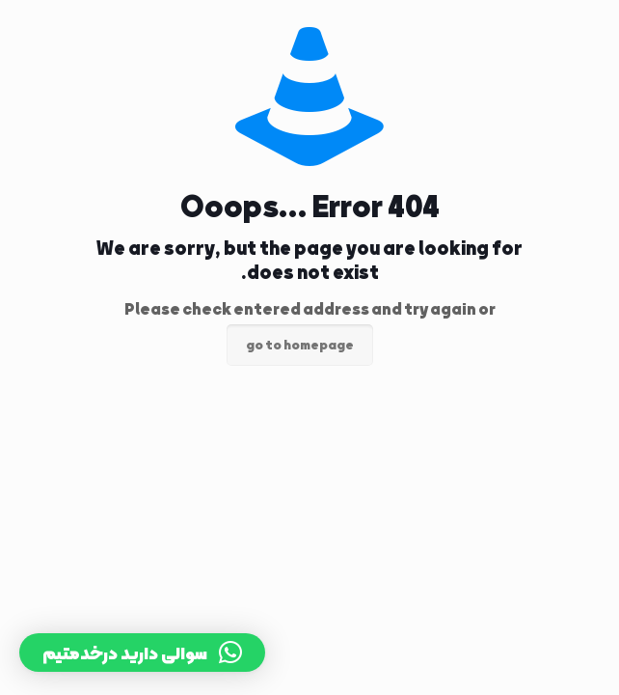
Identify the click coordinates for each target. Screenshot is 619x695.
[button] (142, 652)
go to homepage (300, 345)
